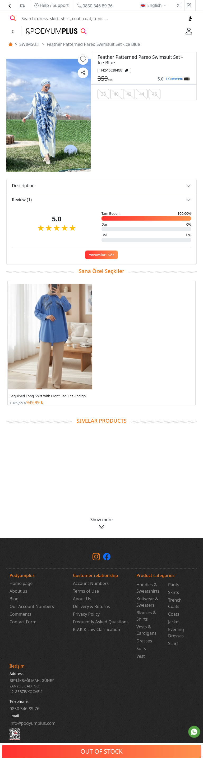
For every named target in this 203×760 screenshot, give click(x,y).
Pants (173, 585)
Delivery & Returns (91, 606)
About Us (82, 599)
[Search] (101, 19)
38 (103, 94)
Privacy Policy (86, 614)
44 (141, 94)
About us (18, 591)
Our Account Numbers (32, 606)
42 (129, 94)
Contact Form (23, 622)
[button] (83, 59)
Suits (141, 648)
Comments (20, 614)
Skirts (173, 592)
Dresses (144, 641)
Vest (140, 656)
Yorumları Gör (101, 254)
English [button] (155, 5)
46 (154, 94)
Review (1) (22, 200)
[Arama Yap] (13, 19)
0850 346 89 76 (95, 6)
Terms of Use (86, 591)
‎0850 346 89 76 (24, 709)
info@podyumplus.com (33, 723)
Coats (173, 614)
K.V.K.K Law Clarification (96, 629)
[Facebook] (106, 558)
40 (116, 94)
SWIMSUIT (29, 44)
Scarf (173, 643)
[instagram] (96, 558)
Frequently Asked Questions (100, 622)
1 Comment (178, 79)
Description (23, 186)
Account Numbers (91, 583)
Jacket (174, 622)
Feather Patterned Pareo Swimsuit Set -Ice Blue (93, 44)
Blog (14, 599)
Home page (21, 583)
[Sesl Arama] (190, 19)
